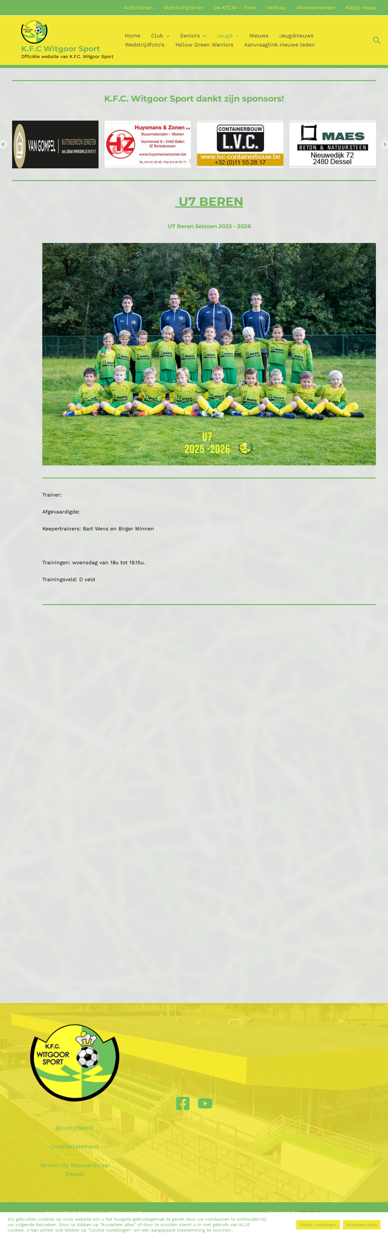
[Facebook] (182, 1103)
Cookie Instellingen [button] (318, 1224)
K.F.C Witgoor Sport (60, 48)
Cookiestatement (75, 1146)
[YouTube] (205, 1103)
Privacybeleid (74, 1127)
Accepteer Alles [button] (362, 1224)
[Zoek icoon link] (377, 40)
